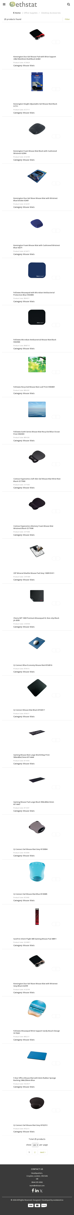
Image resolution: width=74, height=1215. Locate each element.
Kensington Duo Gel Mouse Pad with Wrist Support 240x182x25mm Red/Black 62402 (34, 57)
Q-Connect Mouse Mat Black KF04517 (29, 710)
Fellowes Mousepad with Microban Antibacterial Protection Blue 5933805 (34, 293)
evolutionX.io (58, 1200)
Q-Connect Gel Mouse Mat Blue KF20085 (30, 894)
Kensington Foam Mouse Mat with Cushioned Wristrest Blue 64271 (36, 246)
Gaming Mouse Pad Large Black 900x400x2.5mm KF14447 (33, 803)
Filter (67, 19)
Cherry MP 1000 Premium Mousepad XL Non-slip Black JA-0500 (36, 619)
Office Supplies (31, 13)
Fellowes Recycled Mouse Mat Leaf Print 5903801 (34, 387)
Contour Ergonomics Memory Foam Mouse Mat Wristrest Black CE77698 (33, 527)
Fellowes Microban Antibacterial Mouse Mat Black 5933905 (34, 340)
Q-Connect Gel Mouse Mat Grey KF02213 (30, 1125)
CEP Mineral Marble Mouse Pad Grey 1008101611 (33, 573)
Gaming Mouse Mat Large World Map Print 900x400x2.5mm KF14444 (31, 756)
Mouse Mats (29, 65)
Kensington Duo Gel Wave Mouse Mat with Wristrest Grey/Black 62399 (35, 984)
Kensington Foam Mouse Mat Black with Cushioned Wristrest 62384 (35, 152)
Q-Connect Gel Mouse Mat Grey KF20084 (30, 849)
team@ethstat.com (37, 1185)
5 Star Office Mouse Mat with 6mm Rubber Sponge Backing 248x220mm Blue (34, 1079)
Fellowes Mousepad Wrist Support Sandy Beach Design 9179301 (36, 1032)
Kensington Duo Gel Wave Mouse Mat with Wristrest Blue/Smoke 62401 (35, 199)
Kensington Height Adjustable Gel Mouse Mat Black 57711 (35, 105)
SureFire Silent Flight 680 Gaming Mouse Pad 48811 (35, 939)
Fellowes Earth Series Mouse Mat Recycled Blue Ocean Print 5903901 (36, 432)
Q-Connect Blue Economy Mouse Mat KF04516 (32, 665)
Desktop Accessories (51, 13)
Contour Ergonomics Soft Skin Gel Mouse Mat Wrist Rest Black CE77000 (36, 480)
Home (17, 13)
